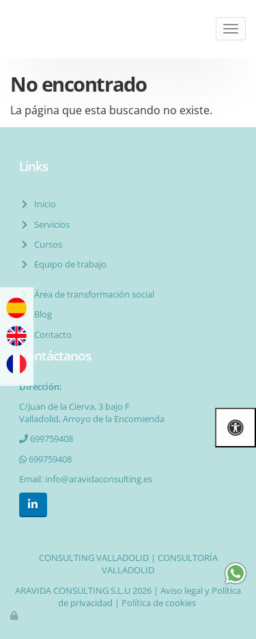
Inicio (43, 204)
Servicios (50, 224)
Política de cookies (159, 603)
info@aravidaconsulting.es (98, 479)
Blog (41, 314)
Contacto (51, 334)
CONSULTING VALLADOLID (94, 557)
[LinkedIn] (33, 505)
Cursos (46, 244)
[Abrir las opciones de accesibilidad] (235, 427)
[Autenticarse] (15, 615)
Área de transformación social (92, 294)
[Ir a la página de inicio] (7, 29)
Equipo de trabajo (68, 264)
